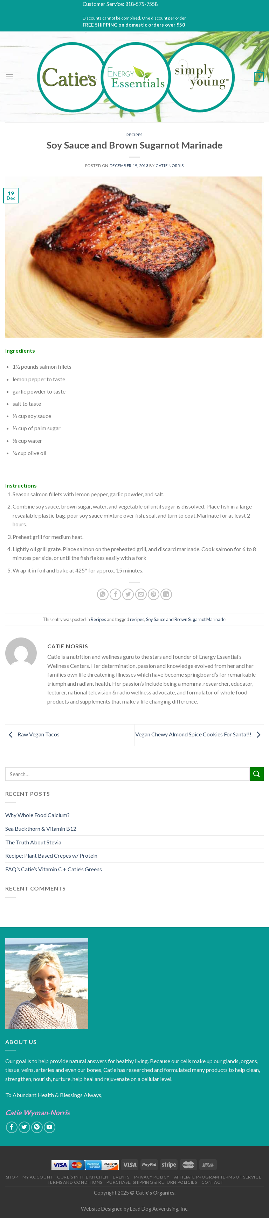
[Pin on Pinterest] (153, 594)
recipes (137, 619)
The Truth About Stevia (33, 842)
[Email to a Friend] (141, 594)
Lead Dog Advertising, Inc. (159, 1209)
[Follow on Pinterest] (37, 1127)
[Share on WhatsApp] (103, 594)
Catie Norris (170, 165)
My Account (37, 1177)
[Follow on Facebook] (12, 1127)
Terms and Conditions (75, 1182)
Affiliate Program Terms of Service (218, 1177)
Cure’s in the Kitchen (83, 1177)
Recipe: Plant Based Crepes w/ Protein (51, 855)
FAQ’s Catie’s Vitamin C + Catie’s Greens (53, 869)
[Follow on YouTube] (49, 1127)
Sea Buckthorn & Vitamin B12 (40, 828)
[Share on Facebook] (115, 594)
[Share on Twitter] (128, 594)
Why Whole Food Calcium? (37, 815)
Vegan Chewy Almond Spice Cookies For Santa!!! (199, 734)
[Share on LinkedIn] (166, 594)
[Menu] (9, 76)
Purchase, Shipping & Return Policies (151, 1182)
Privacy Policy (152, 1177)
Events (121, 1177)
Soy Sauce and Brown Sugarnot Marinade (186, 619)
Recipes (134, 134)
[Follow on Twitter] (24, 1127)
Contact (212, 1182)
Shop (12, 1177)
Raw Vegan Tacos (32, 734)
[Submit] (257, 774)
